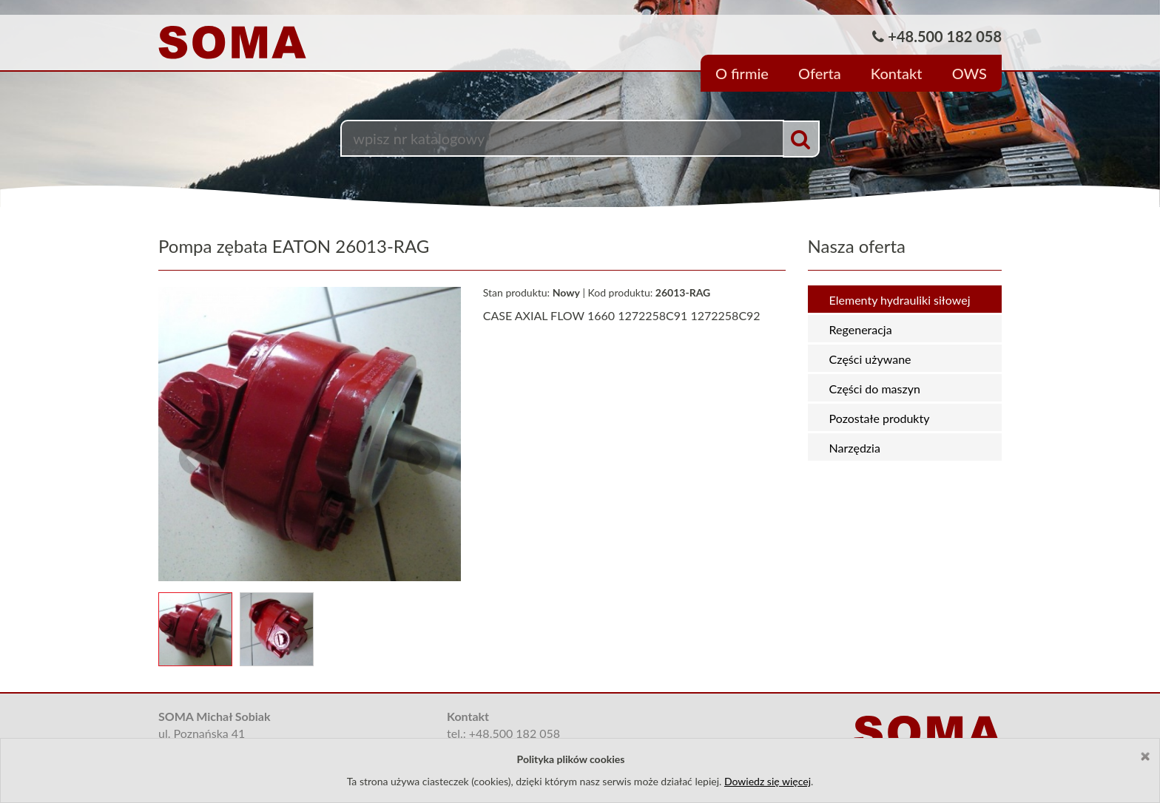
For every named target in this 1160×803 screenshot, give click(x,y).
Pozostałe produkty (879, 418)
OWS (969, 73)
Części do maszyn (874, 389)
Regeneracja (860, 329)
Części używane (870, 359)
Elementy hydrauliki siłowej (900, 300)
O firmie (742, 73)
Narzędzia (854, 448)
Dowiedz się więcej (767, 781)
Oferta (819, 73)
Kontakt (897, 73)
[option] (580, 103)
